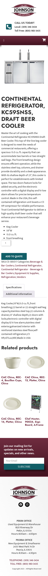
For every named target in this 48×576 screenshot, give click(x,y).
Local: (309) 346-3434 (26, 27)
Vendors (21, 277)
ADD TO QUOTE (14, 256)
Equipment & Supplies (27, 273)
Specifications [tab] (14, 287)
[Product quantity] (6, 243)
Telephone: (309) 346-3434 (24, 560)
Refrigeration (8, 277)
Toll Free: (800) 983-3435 (27, 31)
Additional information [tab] (19, 294)
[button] (4, 40)
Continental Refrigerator (28, 265)
